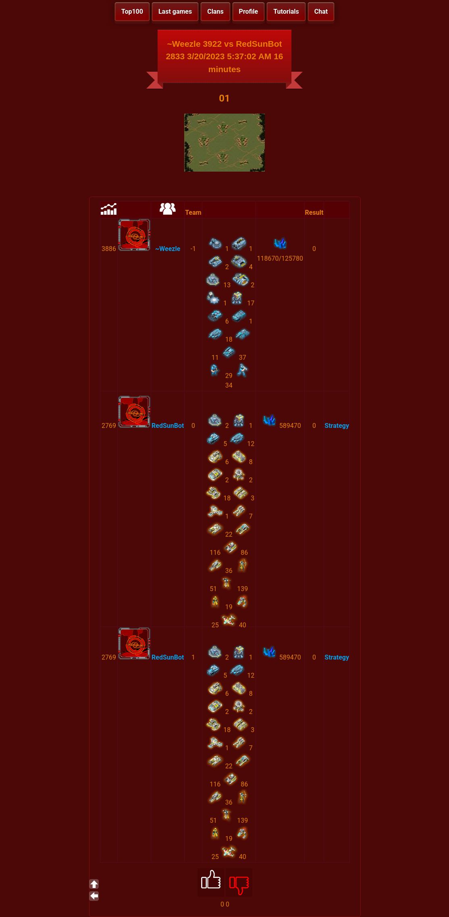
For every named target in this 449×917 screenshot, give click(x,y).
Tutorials (286, 11)
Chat (321, 11)
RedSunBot (168, 425)
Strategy (336, 425)
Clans (215, 11)
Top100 (132, 11)
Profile (248, 11)
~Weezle (167, 249)
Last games (175, 11)
